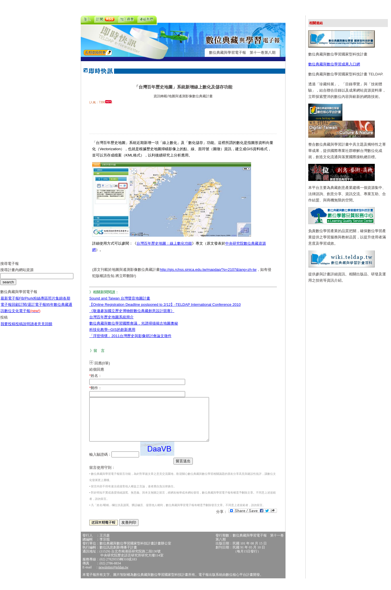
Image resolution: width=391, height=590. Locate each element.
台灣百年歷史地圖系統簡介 (111, 317)
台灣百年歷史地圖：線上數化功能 (164, 243)
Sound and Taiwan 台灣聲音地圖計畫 (119, 298)
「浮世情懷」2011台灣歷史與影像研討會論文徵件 (130, 336)
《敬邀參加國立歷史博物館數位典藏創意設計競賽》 (131, 311)
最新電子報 (10, 302)
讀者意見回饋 (41, 328)
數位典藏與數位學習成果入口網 (334, 64)
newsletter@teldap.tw (114, 576)
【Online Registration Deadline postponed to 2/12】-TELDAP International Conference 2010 (165, 304)
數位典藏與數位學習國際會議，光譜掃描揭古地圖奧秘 (133, 323)
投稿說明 (22, 328)
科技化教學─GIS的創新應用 (112, 329)
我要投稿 (8, 328)
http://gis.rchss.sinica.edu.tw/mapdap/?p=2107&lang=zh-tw (208, 269)
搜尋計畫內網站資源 (17, 274)
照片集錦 (55, 302)
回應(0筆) (102, 363)
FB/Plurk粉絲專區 (33, 302)
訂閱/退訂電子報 (32, 309)
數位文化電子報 (22, 315)
